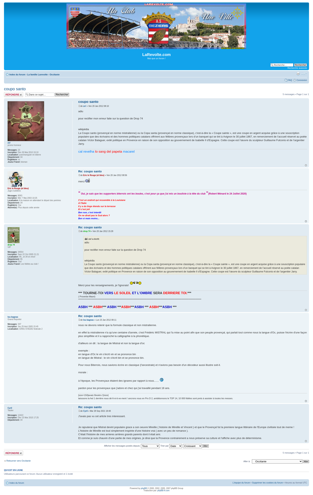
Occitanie (55, 74)
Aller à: (247, 461)
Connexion (301, 80)
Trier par (171, 446)
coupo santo (15, 89)
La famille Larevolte (37, 74)
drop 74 (86, 231)
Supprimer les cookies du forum (267, 482)
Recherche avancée (297, 68)
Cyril (85, 411)
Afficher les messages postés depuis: (131, 446)
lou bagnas (88, 320)
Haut (306, 165)
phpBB (144, 488)
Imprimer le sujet (298, 74)
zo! (84, 106)
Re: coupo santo (90, 171)
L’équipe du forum (241, 482)
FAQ (290, 80)
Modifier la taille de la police (304, 74)
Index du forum (17, 74)
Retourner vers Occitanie (18, 461)
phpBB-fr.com (163, 490)
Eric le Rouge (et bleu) (93, 175)
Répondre (13, 94)
